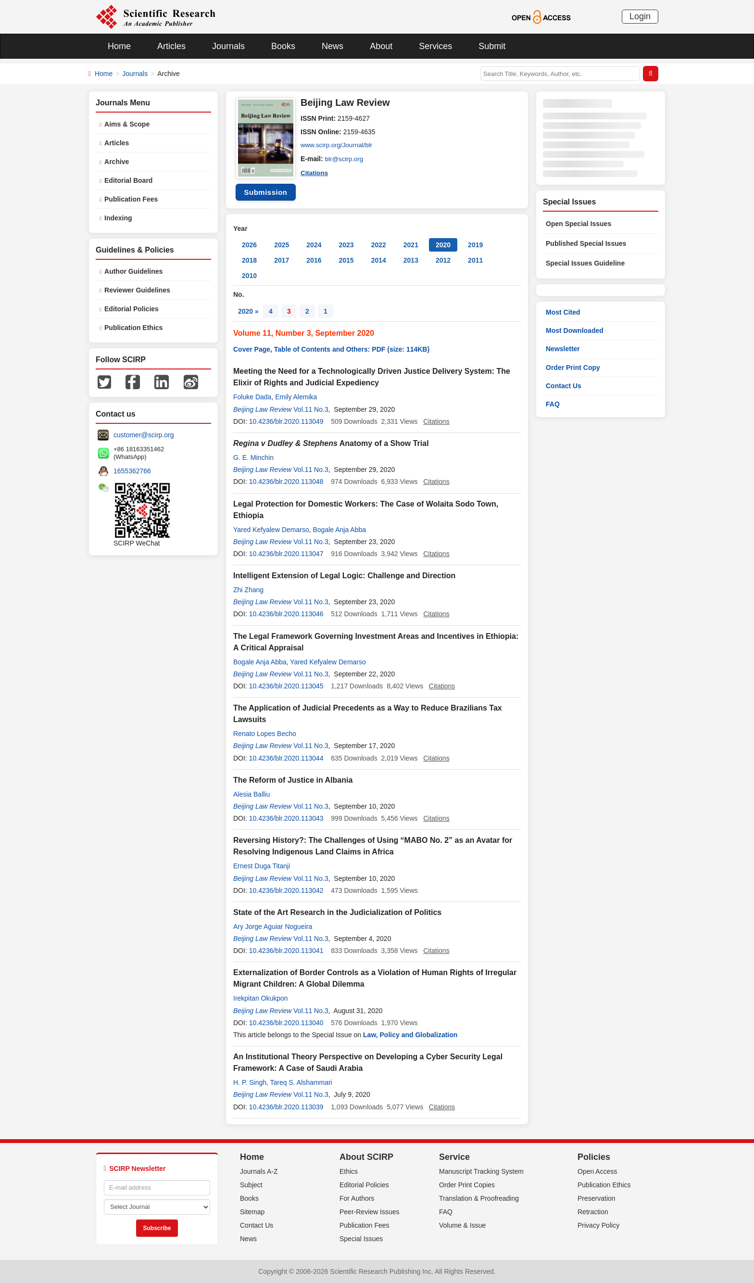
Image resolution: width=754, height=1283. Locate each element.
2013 (410, 260)
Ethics (348, 1171)
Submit (491, 46)
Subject (251, 1185)
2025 (281, 245)
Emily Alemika (296, 397)
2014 (378, 260)
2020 (443, 245)
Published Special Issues (586, 243)
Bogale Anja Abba (339, 530)
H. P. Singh (249, 1082)
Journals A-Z (259, 1171)
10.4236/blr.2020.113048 (286, 481)
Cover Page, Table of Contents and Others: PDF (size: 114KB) (331, 349)
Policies (594, 1157)
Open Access (597, 1171)
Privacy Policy (598, 1225)
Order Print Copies (467, 1185)
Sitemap (252, 1212)
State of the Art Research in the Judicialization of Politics (337, 912)
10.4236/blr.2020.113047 (286, 554)
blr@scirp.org (345, 159)
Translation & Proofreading (479, 1198)
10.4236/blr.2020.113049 (286, 421)
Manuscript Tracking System (481, 1171)
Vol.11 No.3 (310, 409)
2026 (249, 245)
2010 (249, 275)
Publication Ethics (133, 327)
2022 (378, 245)
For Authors (356, 1198)
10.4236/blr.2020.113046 (286, 614)
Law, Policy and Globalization (410, 1035)
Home (119, 46)
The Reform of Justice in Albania (292, 780)
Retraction (593, 1212)
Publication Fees (131, 199)
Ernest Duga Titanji (261, 866)
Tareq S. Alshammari (301, 1082)
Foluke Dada (252, 397)
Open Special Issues (578, 224)
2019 (475, 245)
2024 (313, 245)
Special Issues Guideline (585, 263)
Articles (171, 46)
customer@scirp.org (143, 435)
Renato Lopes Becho (264, 733)
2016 (313, 260)
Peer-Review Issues (369, 1212)
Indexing (118, 218)
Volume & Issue (462, 1225)
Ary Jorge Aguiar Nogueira (272, 926)
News (332, 46)
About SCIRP (366, 1157)
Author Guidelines (133, 271)
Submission (265, 192)
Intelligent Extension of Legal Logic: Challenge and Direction (344, 576)
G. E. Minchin (253, 457)
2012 (443, 260)
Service (454, 1157)
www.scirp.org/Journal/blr (338, 145)
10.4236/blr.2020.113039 (286, 1107)
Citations (315, 172)
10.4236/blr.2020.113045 (286, 686)
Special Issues (361, 1239)
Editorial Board (128, 180)
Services (435, 46)
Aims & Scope (127, 124)
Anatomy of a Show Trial (331, 443)
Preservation (597, 1198)
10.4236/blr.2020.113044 (286, 758)
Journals (228, 46)
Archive (116, 161)
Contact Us (563, 386)
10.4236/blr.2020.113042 (286, 890)
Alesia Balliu (251, 794)
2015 (346, 260)
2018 (249, 260)
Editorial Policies (131, 309)
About (381, 46)
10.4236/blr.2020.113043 (286, 818)
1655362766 (132, 471)
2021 (410, 245)
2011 (475, 260)
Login (640, 16)
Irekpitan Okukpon (260, 998)
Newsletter (563, 349)
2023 (346, 245)
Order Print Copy (573, 367)
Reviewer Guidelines (137, 290)
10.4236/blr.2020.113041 (286, 950)
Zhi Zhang (248, 590)
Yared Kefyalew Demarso (271, 530)
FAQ (553, 404)
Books (283, 46)
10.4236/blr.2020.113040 (286, 1023)
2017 (281, 260)
